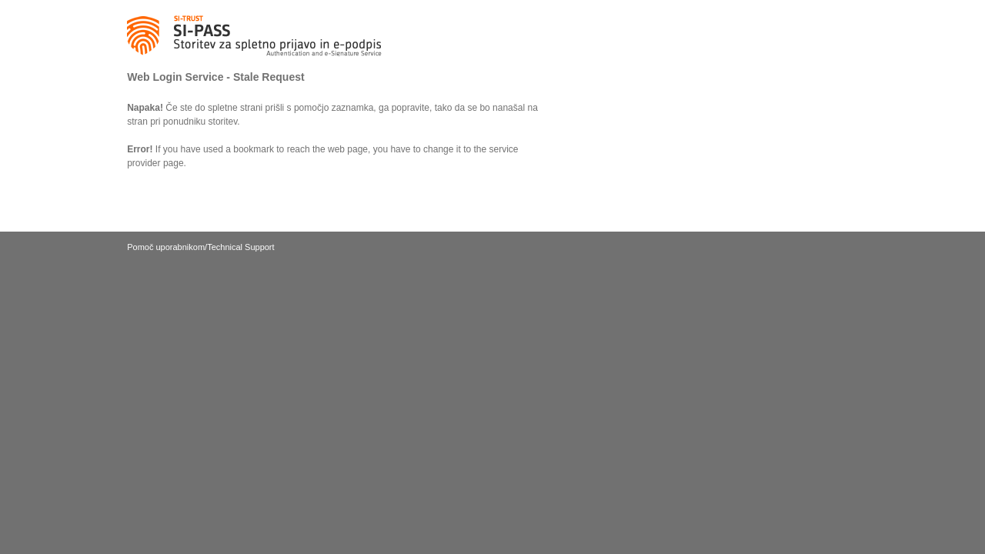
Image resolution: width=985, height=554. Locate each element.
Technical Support (240, 247)
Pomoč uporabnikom (166, 247)
